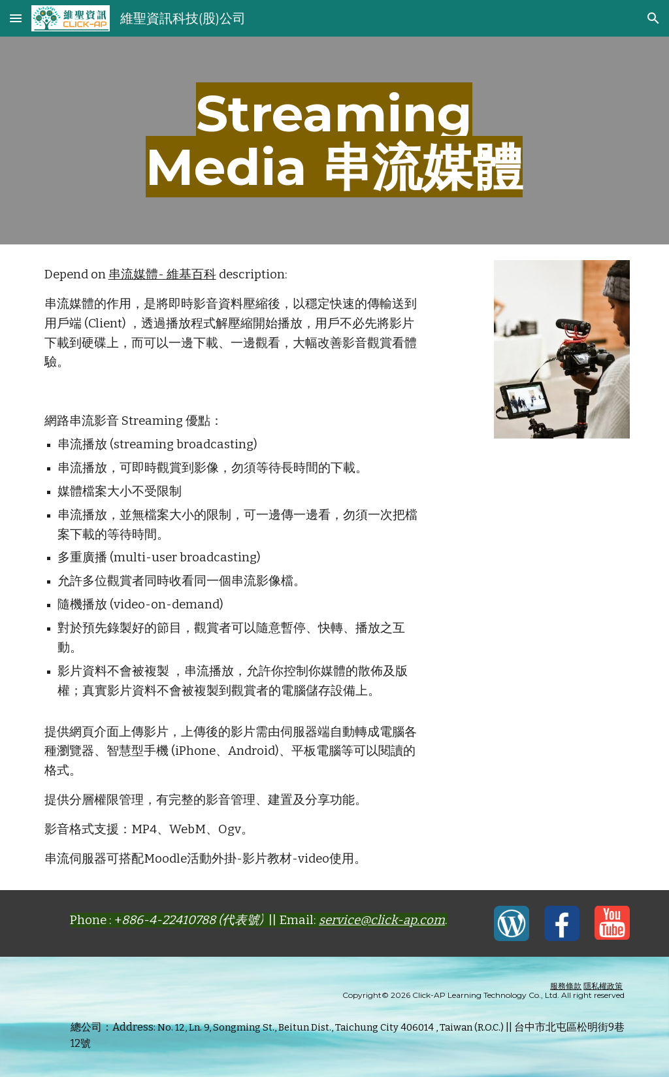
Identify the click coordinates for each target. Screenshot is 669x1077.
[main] (334, 140)
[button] (15, 18)
